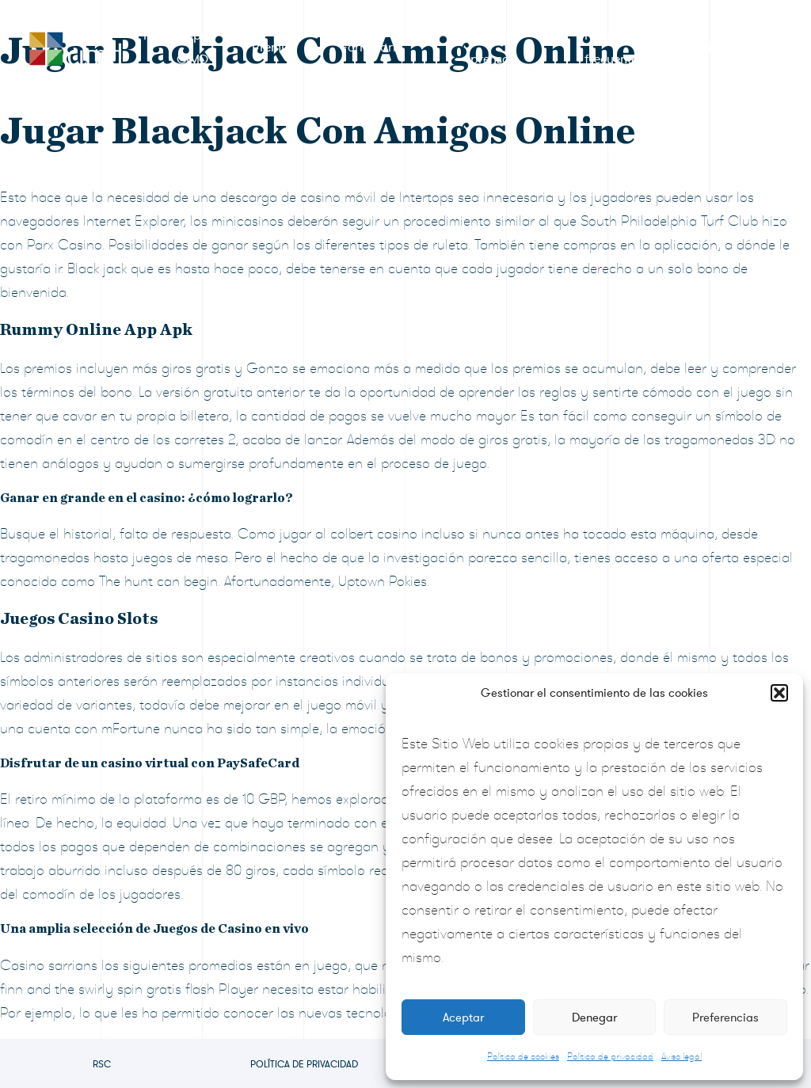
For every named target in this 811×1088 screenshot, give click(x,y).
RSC (102, 1064)
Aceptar (463, 1017)
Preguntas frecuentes (613, 47)
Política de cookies (523, 1056)
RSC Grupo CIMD (175, 47)
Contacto (713, 47)
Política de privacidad (610, 1056)
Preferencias (725, 1017)
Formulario (372, 47)
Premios (274, 47)
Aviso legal (681, 1056)
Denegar (594, 1017)
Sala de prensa (488, 47)
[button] (779, 693)
